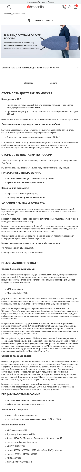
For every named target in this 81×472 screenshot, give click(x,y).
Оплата (53, 83)
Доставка (28, 83)
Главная (6, 14)
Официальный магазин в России (40, 2)
